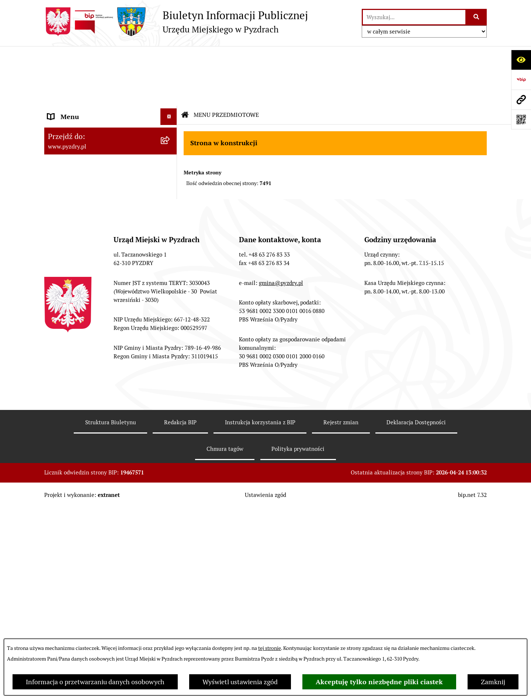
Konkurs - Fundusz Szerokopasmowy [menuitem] (101, 349)
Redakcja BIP (180, 610)
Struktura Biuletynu (110, 610)
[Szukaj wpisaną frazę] (476, 17)
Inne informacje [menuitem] (71, 332)
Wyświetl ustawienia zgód (240, 682)
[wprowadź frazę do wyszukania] (414, 17)
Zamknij (493, 682)
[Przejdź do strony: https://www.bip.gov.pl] (521, 80)
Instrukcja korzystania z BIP (260, 610)
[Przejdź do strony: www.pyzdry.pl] (521, 99)
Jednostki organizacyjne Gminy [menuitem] (93, 199)
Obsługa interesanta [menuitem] (77, 133)
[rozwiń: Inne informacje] (170, 332)
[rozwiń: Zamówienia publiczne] (170, 166)
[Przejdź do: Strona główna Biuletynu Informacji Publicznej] (185, 55)
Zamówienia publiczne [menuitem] (81, 166)
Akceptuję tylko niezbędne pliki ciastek (379, 682)
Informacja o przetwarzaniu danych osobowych (95, 682)
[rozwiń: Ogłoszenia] (170, 216)
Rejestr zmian (340, 610)
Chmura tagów (224, 636)
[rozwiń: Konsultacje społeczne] (170, 315)
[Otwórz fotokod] (521, 119)
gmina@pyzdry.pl (281, 470)
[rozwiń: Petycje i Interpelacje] (170, 233)
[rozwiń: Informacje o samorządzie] (170, 73)
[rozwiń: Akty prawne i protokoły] (170, 90)
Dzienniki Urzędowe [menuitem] (77, 249)
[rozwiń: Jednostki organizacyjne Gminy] (170, 199)
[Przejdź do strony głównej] (176, 21)
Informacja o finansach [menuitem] (81, 183)
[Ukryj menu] (168, 57)
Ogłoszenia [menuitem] (64, 216)
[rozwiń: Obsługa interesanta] (170, 133)
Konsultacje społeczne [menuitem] (80, 316)
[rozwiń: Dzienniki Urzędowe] (170, 249)
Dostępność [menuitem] (65, 282)
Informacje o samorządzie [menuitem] (86, 73)
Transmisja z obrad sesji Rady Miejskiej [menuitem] (90, 111)
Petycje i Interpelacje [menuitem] (78, 233)
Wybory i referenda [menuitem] (75, 266)
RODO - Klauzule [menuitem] (72, 150)
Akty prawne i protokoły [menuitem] (83, 90)
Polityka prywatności (297, 636)
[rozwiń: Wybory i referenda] (170, 266)
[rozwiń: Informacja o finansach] (170, 183)
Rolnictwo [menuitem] (62, 299)
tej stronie (269, 648)
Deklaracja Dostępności (416, 610)
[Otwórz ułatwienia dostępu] (521, 60)
